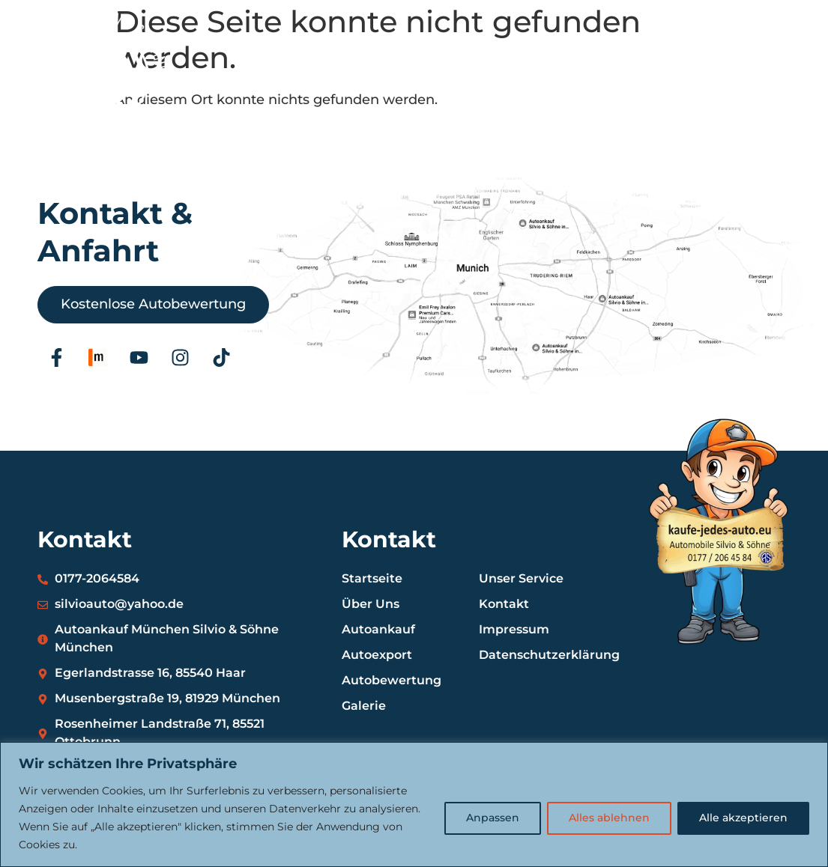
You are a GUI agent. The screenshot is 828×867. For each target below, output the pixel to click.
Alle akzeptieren (743, 818)
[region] (414, 804)
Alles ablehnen (609, 818)
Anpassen (492, 818)
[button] (771, 91)
